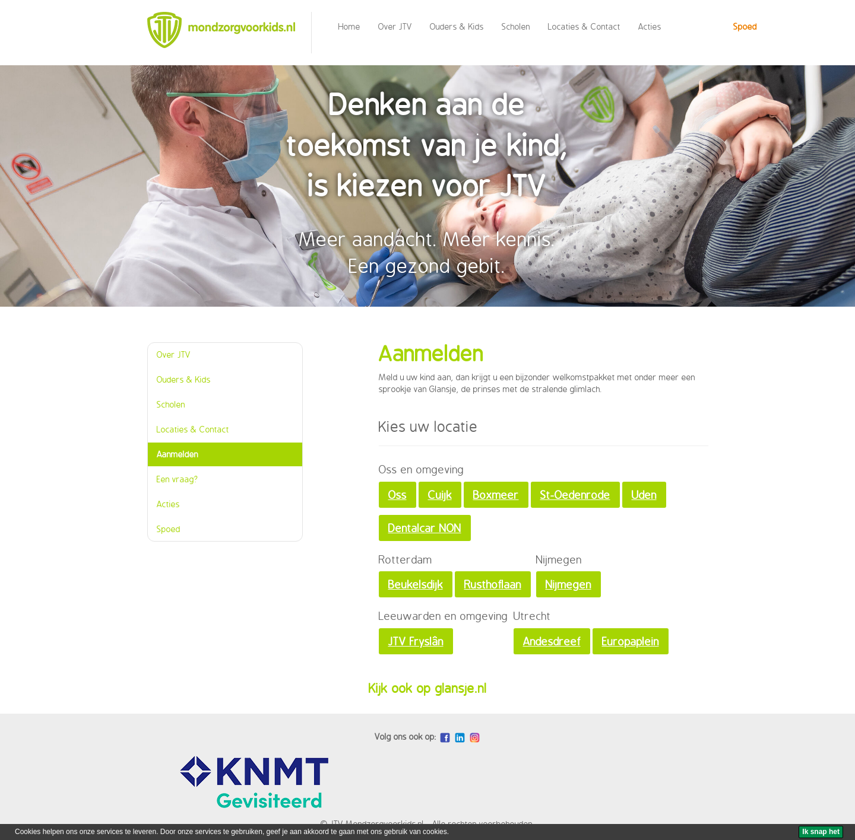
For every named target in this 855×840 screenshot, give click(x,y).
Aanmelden (177, 454)
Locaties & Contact (584, 26)
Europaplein (630, 641)
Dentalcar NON (424, 528)
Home (349, 26)
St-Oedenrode (575, 495)
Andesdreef (552, 641)
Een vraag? (177, 479)
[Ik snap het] (821, 832)
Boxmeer (496, 495)
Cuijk (440, 495)
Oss (397, 495)
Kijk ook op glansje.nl (428, 688)
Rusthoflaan (492, 584)
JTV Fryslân (416, 641)
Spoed (745, 26)
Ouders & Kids (457, 26)
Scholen (516, 26)
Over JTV (395, 26)
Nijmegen (568, 584)
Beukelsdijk (415, 584)
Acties (649, 26)
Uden (644, 495)
